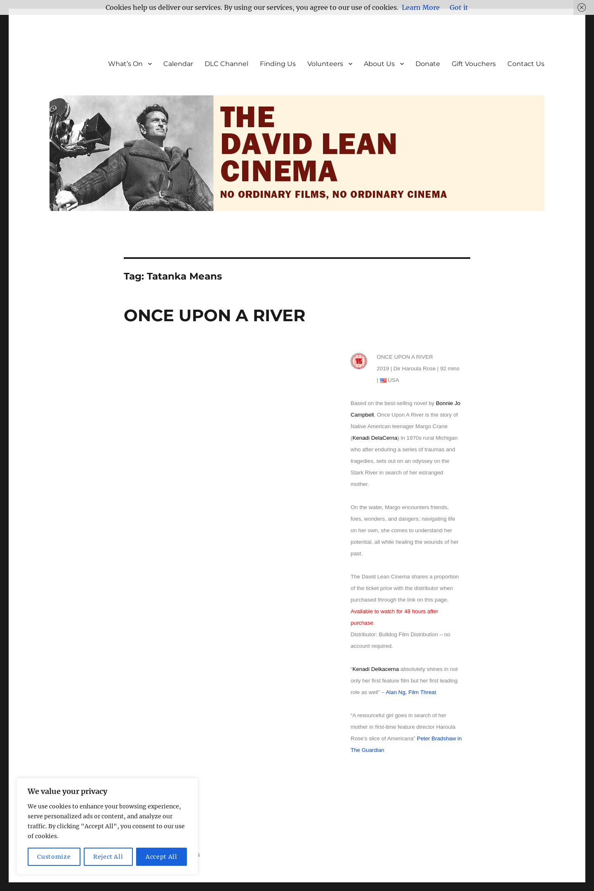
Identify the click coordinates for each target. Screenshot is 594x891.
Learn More (421, 7)
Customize (54, 856)
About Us (379, 64)
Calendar (178, 64)
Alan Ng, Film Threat (411, 692)
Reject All (108, 856)
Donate (427, 64)
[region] (107, 826)
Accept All (161, 856)
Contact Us (525, 64)
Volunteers (325, 64)
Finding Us (278, 64)
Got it (459, 7)
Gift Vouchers (474, 64)
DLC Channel (226, 64)
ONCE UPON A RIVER (214, 315)
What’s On (125, 64)
